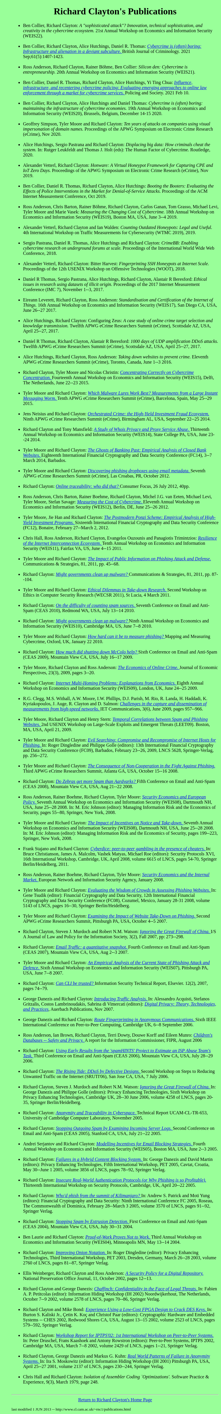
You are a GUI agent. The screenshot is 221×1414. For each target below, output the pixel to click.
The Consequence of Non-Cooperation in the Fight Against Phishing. (151, 765)
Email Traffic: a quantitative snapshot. (92, 947)
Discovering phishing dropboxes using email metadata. (139, 470)
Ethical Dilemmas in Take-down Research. (127, 589)
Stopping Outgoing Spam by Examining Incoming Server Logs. (114, 1128)
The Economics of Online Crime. (149, 667)
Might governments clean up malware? (92, 574)
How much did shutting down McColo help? (97, 651)
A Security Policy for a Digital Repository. (164, 1273)
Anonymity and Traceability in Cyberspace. (96, 1112)
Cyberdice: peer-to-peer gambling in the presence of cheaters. (148, 848)
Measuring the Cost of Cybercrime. (110, 501)
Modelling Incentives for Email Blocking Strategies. (144, 1143)
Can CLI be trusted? (75, 983)
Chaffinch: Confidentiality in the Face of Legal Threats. (146, 1288)
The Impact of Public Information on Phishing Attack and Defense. (149, 558)
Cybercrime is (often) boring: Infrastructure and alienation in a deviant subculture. (112, 49)
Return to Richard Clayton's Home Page (115, 1399)
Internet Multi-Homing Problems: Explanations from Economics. (116, 683)
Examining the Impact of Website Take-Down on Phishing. (142, 916)
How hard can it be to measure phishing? (126, 636)
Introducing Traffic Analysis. (121, 998)
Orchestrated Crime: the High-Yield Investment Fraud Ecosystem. (148, 413)
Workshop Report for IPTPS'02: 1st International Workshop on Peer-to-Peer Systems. (135, 1335)
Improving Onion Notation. (81, 1252)
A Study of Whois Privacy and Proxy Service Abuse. (142, 429)
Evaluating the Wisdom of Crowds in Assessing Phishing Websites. (149, 890)
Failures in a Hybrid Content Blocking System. (99, 1159)
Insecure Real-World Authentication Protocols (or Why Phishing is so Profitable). (131, 1180)
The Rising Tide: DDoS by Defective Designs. (98, 1071)
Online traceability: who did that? (88, 486)
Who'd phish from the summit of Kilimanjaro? (98, 1195)
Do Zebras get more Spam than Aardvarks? (96, 781)
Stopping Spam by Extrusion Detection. (92, 1221)
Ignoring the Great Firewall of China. (175, 931)
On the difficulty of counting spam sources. (96, 605)
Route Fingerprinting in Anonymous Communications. (144, 1019)
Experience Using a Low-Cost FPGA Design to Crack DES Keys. (146, 1309)
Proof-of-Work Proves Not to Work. (118, 1237)
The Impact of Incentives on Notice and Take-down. (136, 822)
